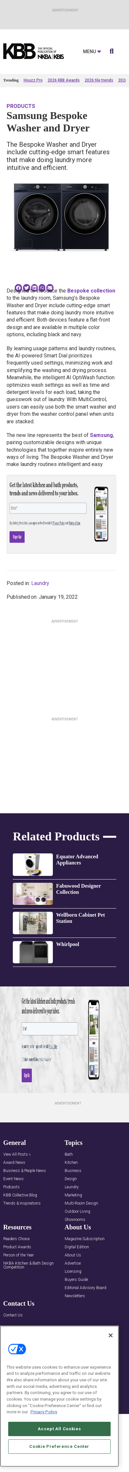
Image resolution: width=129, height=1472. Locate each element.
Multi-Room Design (81, 1203)
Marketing (73, 1195)
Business (73, 1171)
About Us (73, 1255)
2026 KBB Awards (64, 80)
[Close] (110, 1335)
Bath (69, 1154)
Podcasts (11, 1187)
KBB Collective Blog (20, 1195)
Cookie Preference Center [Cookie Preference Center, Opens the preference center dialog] (59, 1446)
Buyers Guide (76, 1280)
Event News (13, 1179)
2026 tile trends (99, 80)
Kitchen (71, 1163)
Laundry (40, 583)
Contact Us (13, 1315)
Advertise (73, 1263)
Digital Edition (77, 1247)
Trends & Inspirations (22, 1203)
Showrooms (75, 1220)
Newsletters (75, 1296)
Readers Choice (16, 1239)
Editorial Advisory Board (85, 1288)
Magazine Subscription (85, 1239)
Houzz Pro (33, 80)
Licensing (73, 1271)
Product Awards (17, 1247)
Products (21, 106)
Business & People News (24, 1171)
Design (71, 1179)
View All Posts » (17, 1154)
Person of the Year (18, 1255)
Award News (14, 1163)
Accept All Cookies (59, 1428)
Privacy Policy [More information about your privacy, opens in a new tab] (44, 1411)
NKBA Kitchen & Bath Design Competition (28, 1265)
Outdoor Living (77, 1211)
